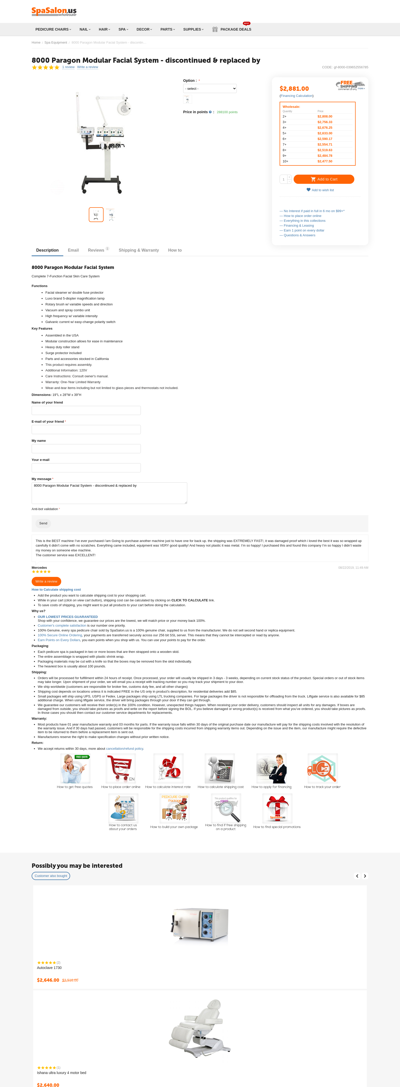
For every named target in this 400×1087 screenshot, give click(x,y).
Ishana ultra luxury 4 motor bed (61, 1073)
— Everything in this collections (303, 221)
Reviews (101, 249)
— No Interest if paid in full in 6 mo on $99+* (312, 211)
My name (39, 441)
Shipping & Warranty (142, 250)
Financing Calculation (296, 96)
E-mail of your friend (48, 421)
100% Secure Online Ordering (60, 635)
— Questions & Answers (297, 235)
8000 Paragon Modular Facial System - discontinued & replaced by (109, 493)
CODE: (327, 67)
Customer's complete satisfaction (62, 625)
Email (74, 250)
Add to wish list (320, 190)
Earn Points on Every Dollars (59, 640)
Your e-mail (40, 460)
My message (41, 479)
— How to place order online (300, 216)
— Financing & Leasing (297, 225)
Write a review (87, 67)
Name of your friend (47, 402)
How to (179, 250)
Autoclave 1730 (49, 968)
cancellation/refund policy (124, 748)
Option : (190, 81)
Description (48, 250)
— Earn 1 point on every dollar (302, 230)
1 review (68, 67)
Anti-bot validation (45, 509)
